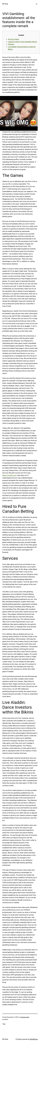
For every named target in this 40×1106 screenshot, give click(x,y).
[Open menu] (36, 4)
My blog (5, 4)
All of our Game (13, 39)
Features (11, 44)
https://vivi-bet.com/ (9, 475)
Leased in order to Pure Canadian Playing (22, 42)
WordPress (34, 1039)
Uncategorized (24, 1017)
